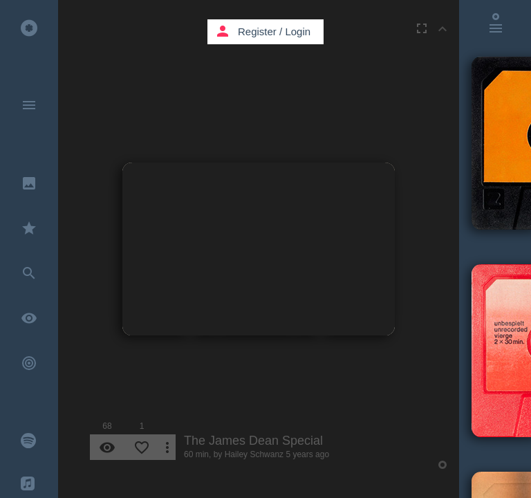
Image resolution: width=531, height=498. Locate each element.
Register (257, 31)
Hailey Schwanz (254, 454)
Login (297, 31)
